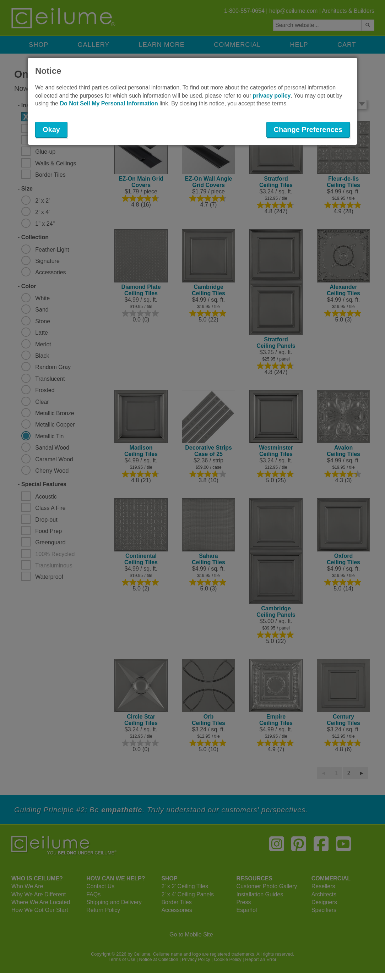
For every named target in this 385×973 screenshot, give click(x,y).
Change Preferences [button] (308, 129)
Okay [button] (51, 129)
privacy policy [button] (272, 96)
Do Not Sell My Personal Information (109, 103)
